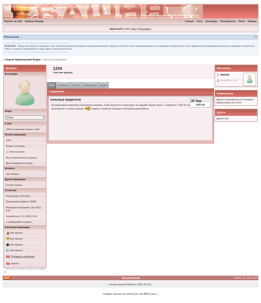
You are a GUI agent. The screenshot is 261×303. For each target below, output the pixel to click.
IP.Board (130, 284)
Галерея (189, 21)
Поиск (242, 21)
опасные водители (65, 99)
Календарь (211, 21)
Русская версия (117, 284)
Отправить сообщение (22, 256)
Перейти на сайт (13, 21)
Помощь (252, 21)
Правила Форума (34, 21)
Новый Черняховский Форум (23, 59)
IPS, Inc (148, 284)
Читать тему (200, 104)
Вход (134, 29)
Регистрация (144, 29)
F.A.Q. (200, 21)
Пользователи (228, 21)
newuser (224, 74)
